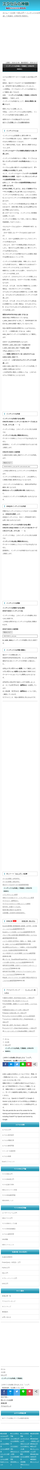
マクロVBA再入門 (8, 1179)
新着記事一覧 (6, 1296)
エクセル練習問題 (8, 1146)
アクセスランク (6, 1406)
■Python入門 (34, 1444)
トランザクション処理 (10, 894)
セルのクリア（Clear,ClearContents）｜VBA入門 (20, 1028)
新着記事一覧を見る (28, 921)
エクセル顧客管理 (8, 1234)
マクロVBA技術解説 (8, 1229)
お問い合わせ (7, 1317)
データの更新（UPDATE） (11, 878)
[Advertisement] (20, 39)
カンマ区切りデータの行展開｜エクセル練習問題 (19, 953)
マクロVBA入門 (7, 1174)
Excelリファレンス (8, 1161)
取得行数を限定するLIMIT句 (12, 910)
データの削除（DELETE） (11, 881)
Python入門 (6, 1267)
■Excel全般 (3, 1433)
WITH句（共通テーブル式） (12, 907)
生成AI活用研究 (7, 1257)
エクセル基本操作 (8, 1135)
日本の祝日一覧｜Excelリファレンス (16, 1001)
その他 (7, 1042)
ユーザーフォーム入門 (9, 1213)
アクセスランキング (13, 990)
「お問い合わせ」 (25, 1077)
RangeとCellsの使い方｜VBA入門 (15, 1013)
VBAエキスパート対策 (9, 1190)
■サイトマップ (34, 1462)
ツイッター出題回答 (8, 1151)
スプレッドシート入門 (9, 1278)
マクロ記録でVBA (8, 1184)
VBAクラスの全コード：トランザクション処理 (18, 898)
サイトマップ (6, 1306)
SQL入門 (18, 874)
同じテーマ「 (10, 874)
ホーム (7, 1039)
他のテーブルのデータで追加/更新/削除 (16, 885)
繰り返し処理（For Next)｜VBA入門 (16, 1025)
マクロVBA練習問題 (8, 1195)
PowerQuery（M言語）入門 (11, 1262)
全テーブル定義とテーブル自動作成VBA (16, 122)
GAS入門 (5, 1283)
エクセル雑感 (6, 1156)
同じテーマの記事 (7, 1400)
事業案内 (5, 1312)
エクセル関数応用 (8, 1140)
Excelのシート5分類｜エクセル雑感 (14, 932)
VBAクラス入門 (7, 1218)
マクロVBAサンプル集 (9, 1223)
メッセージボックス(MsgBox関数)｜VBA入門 (20, 1031)
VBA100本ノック (7, 1200)
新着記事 (11, 921)
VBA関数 (5, 1239)
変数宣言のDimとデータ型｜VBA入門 (16, 1010)
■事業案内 (33, 1459)
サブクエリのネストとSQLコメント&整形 (16, 904)
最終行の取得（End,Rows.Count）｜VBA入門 (19, 998)
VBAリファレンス (8, 1245)
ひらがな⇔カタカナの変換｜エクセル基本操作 (19, 1016)
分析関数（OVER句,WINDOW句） (14, 913)
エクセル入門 (6, 1130)
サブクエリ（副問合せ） (11, 901)
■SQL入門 (33, 1446)
